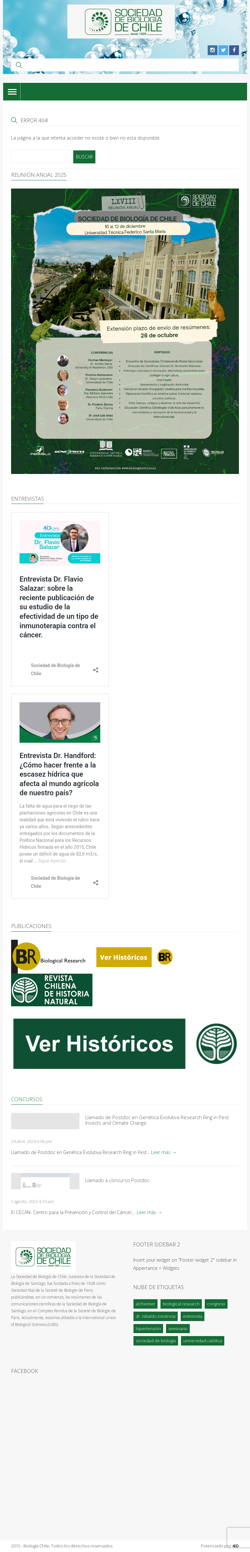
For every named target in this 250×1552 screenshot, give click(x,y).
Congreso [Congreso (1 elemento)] (216, 1304)
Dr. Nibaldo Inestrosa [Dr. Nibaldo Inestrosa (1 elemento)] (155, 1316)
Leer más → (163, 1152)
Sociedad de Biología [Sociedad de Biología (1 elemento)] (156, 1341)
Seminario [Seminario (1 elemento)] (178, 1328)
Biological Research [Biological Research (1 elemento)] (181, 1304)
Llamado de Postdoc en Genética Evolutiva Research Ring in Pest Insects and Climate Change (157, 1120)
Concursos (26, 1099)
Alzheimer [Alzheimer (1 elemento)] (145, 1304)
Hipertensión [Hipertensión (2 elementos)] (148, 1328)
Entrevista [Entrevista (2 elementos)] (192, 1316)
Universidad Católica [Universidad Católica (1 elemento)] (202, 1341)
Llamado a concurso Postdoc (117, 1180)
